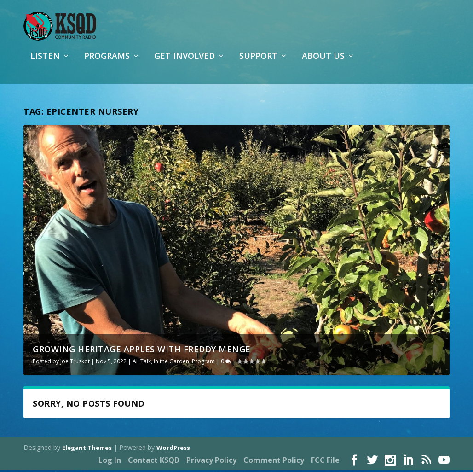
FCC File (325, 461)
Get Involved (184, 61)
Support (258, 61)
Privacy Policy (211, 461)
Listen (45, 61)
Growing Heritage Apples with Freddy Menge (142, 350)
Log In (109, 461)
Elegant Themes (87, 449)
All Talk (142, 363)
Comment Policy (273, 461)
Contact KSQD (153, 461)
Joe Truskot (75, 363)
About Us (323, 61)
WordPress (173, 449)
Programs (107, 61)
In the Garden (171, 363)
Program (203, 363)
